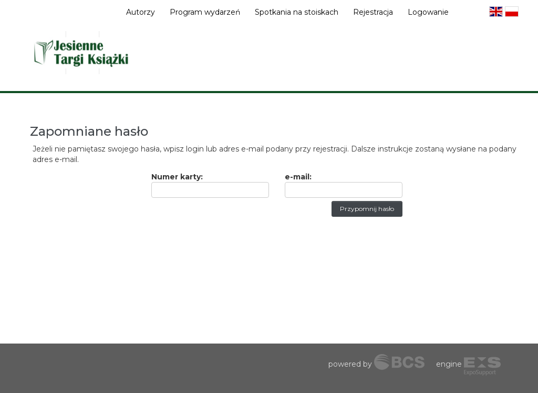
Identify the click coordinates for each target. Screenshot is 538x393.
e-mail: (298, 177)
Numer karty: (177, 177)
